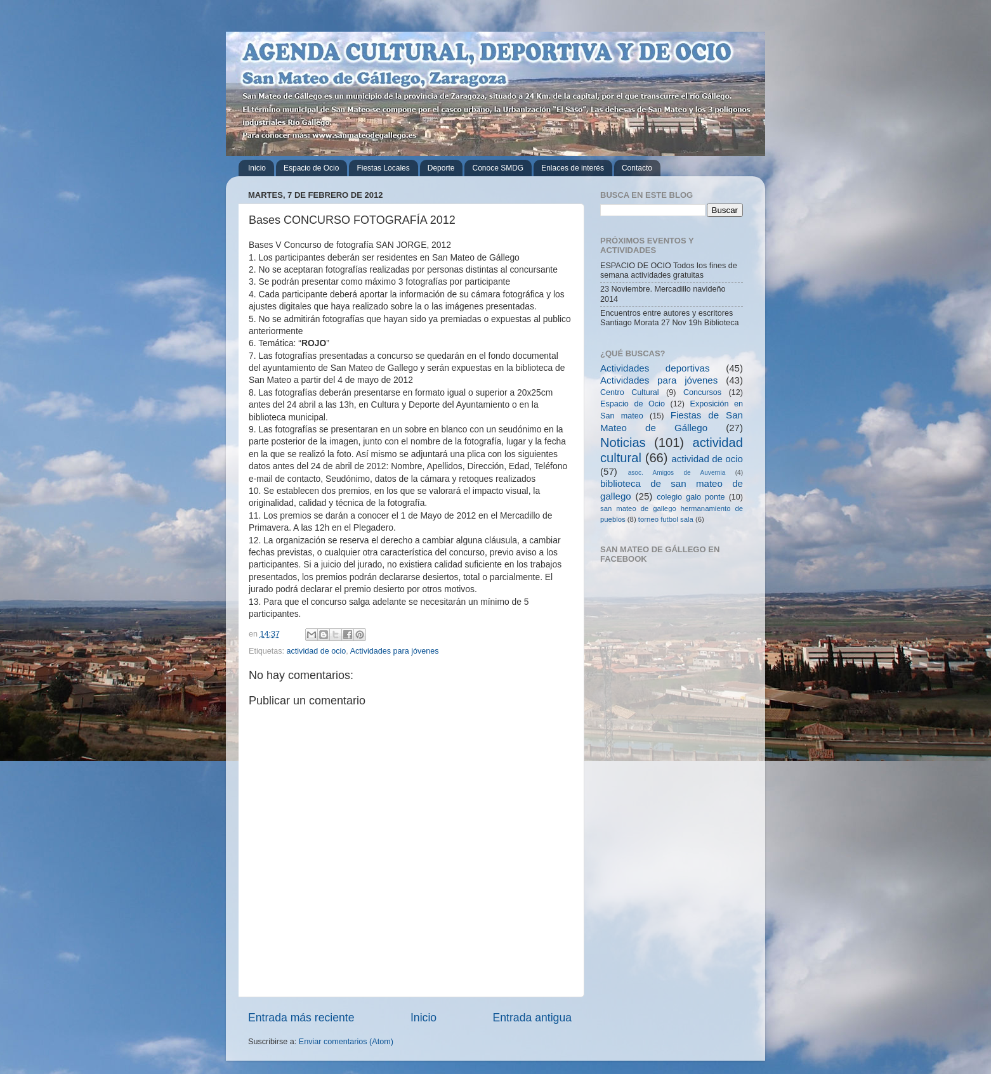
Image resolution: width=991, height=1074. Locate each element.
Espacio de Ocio (311, 168)
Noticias (623, 443)
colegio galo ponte (691, 497)
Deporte (441, 168)
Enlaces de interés (572, 168)
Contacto (637, 168)
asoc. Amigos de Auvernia (677, 472)
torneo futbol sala (665, 519)
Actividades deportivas (655, 368)
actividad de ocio (316, 651)
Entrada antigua (532, 1017)
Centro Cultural (629, 392)
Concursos (702, 392)
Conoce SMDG (497, 168)
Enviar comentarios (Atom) (346, 1041)
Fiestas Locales (383, 168)
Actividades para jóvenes (394, 651)
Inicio (257, 168)
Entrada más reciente (301, 1017)
